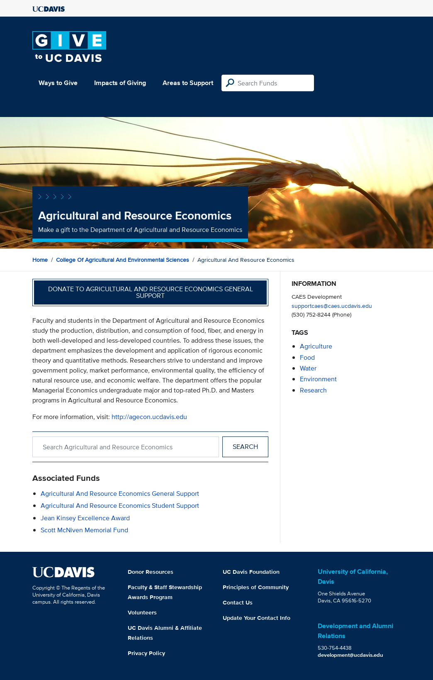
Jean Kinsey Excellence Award (85, 518)
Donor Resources (150, 572)
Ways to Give (58, 83)
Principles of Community (256, 587)
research (313, 390)
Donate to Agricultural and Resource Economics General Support (150, 292)
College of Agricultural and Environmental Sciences (122, 260)
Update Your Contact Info (256, 618)
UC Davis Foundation (251, 572)
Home (40, 260)
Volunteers (142, 612)
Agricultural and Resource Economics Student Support (120, 505)
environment (318, 379)
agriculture (316, 346)
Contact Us (238, 602)
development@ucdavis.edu (350, 655)
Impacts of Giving (120, 83)
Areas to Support (188, 83)
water (308, 368)
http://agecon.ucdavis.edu (149, 417)
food (307, 357)
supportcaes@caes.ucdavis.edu (332, 305)
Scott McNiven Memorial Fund (84, 530)
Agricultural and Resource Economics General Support (120, 493)
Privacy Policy (146, 653)
